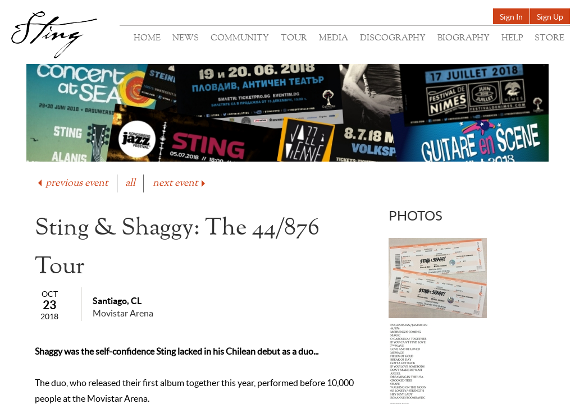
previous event (72, 183)
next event (180, 183)
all (130, 183)
